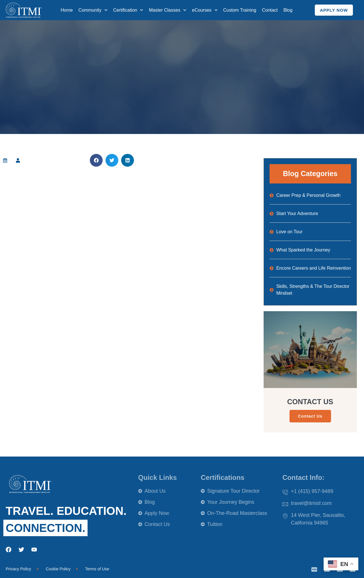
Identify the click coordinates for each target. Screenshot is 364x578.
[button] (96, 160)
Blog (287, 10)
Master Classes (167, 10)
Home (67, 10)
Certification (128, 10)
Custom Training (240, 10)
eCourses (205, 10)
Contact (270, 10)
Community (92, 10)
